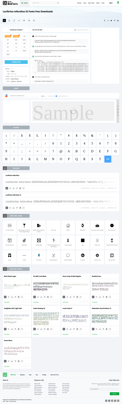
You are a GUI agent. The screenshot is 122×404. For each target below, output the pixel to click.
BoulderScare (96, 276)
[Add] (4, 20)
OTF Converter (38, 385)
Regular (13, 71)
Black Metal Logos (10, 276)
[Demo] (14, 20)
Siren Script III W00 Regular (72, 276)
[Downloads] (13, 188)
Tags (37, 375)
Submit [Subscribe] (114, 393)
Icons (84, 3)
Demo (98, 3)
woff (16, 40)
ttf (8, 36)
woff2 (24, 40)
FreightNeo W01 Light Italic (13, 308)
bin (24, 43)
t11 (16, 51)
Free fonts (11, 3)
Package (44, 375)
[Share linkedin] (118, 20)
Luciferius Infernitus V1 (13, 195)
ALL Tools (64, 392)
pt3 (8, 47)
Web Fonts (13, 375)
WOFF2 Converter (52, 387)
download (16, 62)
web (16, 36)
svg (24, 36)
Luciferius (13, 81)
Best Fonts (91, 3)
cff (24, 47)
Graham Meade (14, 79)
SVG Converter (51, 385)
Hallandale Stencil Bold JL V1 (101, 308)
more (107, 159)
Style (30, 375)
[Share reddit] (108, 20)
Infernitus (19, 81)
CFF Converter (37, 390)
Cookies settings (52, 394)
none (7, 54)
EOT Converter (65, 385)
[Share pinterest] (114, 20)
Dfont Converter (38, 392)
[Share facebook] (104, 20)
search (58, 2)
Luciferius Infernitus (12, 175)
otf (8, 43)
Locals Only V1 (67, 308)
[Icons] (29, 20)
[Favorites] (9, 20)
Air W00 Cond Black (39, 276)
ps (16, 47)
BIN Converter (37, 389)
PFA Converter (65, 387)
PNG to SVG (37, 383)
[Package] (24, 20)
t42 (8, 51)
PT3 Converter (51, 389)
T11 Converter (65, 390)
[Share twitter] (111, 20)
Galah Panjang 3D (39, 308)
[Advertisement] (105, 56)
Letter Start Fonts (54, 375)
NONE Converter (52, 392)
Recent (79, 3)
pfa (16, 43)
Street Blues (8, 340)
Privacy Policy (37, 394)
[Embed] (20, 188)
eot (8, 40)
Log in (110, 3)
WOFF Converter (38, 387)
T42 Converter (51, 390)
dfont (24, 51)
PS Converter (65, 389)
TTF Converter (65, 383)
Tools (103, 3)
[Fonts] (33, 20)
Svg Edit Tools (51, 383)
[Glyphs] (19, 20)
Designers (22, 375)
